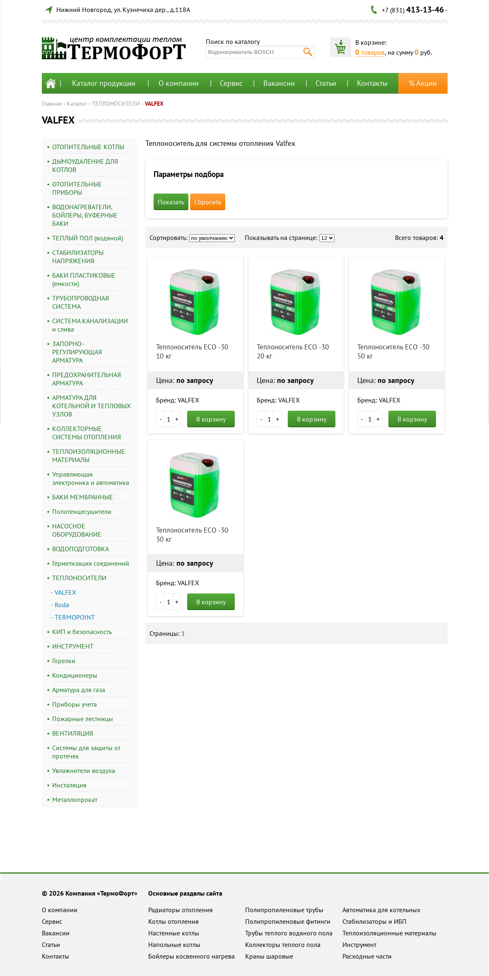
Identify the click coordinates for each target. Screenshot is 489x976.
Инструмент (359, 944)
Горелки (63, 660)
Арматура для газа (78, 689)
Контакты (372, 83)
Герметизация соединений (90, 563)
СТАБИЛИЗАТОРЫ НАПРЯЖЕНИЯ (78, 256)
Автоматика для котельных (381, 910)
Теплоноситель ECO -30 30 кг (192, 535)
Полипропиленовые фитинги (287, 921)
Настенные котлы (173, 933)
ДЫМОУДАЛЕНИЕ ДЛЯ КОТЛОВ (85, 165)
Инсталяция (69, 785)
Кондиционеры (74, 675)
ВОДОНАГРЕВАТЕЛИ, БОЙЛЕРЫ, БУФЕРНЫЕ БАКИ (85, 215)
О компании (179, 83)
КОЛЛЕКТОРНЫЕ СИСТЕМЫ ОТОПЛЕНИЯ (86, 432)
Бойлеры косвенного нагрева (191, 956)
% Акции (423, 83)
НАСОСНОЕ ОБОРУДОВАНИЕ (76, 530)
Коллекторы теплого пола (282, 944)
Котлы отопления (173, 921)
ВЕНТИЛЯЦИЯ (72, 733)
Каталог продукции (103, 83)
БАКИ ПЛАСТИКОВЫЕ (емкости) (84, 279)
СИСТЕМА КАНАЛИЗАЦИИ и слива (90, 325)
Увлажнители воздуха (83, 770)
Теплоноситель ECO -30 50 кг (393, 351)
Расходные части (367, 956)
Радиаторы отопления (180, 910)
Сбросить (207, 202)
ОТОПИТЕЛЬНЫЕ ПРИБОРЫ (77, 188)
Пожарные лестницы (82, 718)
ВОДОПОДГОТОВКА (80, 549)
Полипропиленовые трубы (284, 910)
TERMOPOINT (75, 617)
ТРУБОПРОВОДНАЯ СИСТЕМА (80, 302)
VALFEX (154, 103)
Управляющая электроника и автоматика (90, 478)
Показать (171, 202)
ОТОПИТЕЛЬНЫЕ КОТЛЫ (88, 147)
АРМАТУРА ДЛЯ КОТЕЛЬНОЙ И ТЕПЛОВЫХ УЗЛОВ (91, 405)
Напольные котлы (174, 944)
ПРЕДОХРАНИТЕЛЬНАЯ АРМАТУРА (86, 379)
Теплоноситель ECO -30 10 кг (192, 351)
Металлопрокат (74, 799)
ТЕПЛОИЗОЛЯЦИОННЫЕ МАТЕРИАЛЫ (88, 455)
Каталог (77, 103)
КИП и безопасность (82, 631)
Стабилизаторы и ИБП (374, 921)
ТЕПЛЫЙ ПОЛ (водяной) (87, 238)
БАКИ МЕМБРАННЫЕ (82, 497)
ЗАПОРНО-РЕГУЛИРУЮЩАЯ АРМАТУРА (77, 351)
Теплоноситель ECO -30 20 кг (293, 351)
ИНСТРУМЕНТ (73, 646)
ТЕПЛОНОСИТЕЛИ (116, 103)
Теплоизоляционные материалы (389, 933)
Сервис (231, 83)
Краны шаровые (269, 956)
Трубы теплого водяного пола (288, 933)
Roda (62, 605)
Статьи (326, 83)
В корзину (211, 419)
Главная (52, 103)
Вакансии (279, 83)
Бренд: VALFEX (177, 400)
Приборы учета (74, 704)
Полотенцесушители (81, 511)
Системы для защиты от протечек (86, 752)
